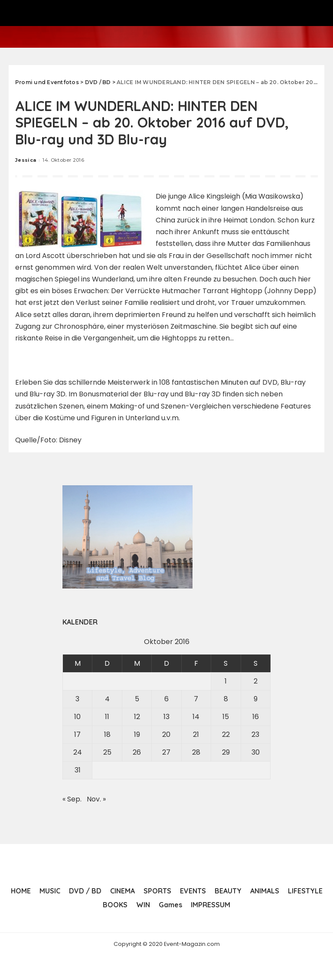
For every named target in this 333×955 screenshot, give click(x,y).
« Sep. (72, 799)
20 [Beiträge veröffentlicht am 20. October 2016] (166, 734)
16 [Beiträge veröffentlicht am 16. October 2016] (255, 716)
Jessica (25, 160)
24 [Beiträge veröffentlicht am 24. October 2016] (77, 752)
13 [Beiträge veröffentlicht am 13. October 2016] (166, 716)
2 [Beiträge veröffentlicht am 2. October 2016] (256, 681)
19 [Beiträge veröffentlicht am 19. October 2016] (137, 734)
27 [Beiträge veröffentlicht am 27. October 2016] (166, 752)
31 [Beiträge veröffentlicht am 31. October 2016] (78, 770)
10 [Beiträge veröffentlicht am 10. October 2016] (77, 716)
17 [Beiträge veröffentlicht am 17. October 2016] (77, 734)
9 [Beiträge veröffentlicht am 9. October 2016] (256, 698)
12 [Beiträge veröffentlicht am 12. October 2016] (137, 716)
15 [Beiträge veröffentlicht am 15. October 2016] (225, 716)
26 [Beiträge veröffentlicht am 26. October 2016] (137, 752)
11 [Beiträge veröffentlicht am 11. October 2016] (107, 716)
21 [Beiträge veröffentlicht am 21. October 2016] (196, 734)
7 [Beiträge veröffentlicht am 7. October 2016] (196, 698)
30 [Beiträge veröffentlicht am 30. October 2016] (255, 752)
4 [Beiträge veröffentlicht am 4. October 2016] (107, 698)
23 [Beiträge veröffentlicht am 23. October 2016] (255, 734)
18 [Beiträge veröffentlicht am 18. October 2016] (107, 734)
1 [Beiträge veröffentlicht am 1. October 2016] (226, 681)
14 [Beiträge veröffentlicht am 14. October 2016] (196, 716)
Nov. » (96, 799)
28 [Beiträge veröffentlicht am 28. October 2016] (196, 752)
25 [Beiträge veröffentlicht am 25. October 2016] (107, 752)
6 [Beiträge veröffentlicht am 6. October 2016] (166, 698)
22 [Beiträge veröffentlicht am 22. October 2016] (226, 734)
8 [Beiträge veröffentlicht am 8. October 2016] (226, 698)
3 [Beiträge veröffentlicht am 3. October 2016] (77, 698)
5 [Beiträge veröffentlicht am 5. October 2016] (137, 698)
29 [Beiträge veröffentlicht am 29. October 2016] (226, 752)
